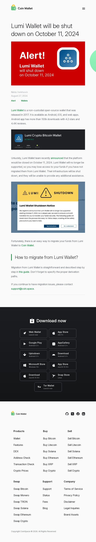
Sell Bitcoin (74, 438)
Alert (13, 101)
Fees (45, 501)
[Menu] (84, 8)
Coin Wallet (27, 245)
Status (46, 495)
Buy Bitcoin (49, 438)
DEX (15, 451)
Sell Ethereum (75, 457)
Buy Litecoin (50, 444)
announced (57, 158)
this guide (24, 271)
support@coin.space (22, 288)
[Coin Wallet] (22, 7)
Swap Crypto (20, 521)
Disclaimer (69, 501)
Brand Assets (71, 514)
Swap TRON (20, 501)
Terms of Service (73, 488)
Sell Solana (74, 451)
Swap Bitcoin (20, 488)
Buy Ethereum (51, 457)
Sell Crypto (74, 470)
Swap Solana (20, 508)
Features (18, 444)
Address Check (21, 457)
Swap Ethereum (22, 514)
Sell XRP (72, 464)
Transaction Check (23, 464)
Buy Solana (49, 451)
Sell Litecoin (74, 444)
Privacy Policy (72, 495)
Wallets (24, 101)
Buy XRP (48, 464)
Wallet (16, 438)
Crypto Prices (20, 470)
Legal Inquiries (72, 508)
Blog (45, 508)
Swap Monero (21, 495)
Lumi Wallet (17, 110)
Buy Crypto (49, 470)
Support (47, 488)
